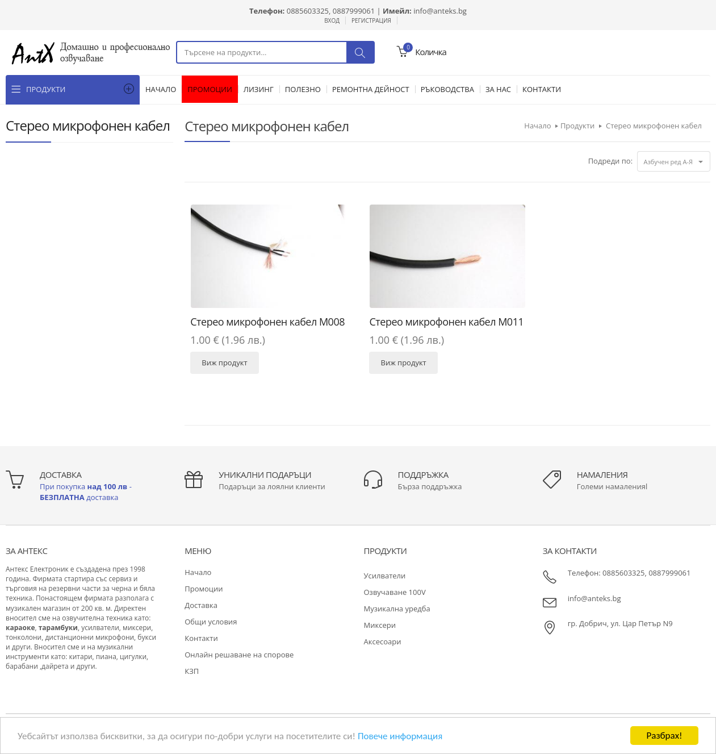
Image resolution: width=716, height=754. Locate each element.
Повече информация (400, 736)
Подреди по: (610, 161)
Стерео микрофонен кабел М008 (267, 321)
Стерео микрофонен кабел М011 (446, 321)
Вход (332, 20)
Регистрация (371, 20)
